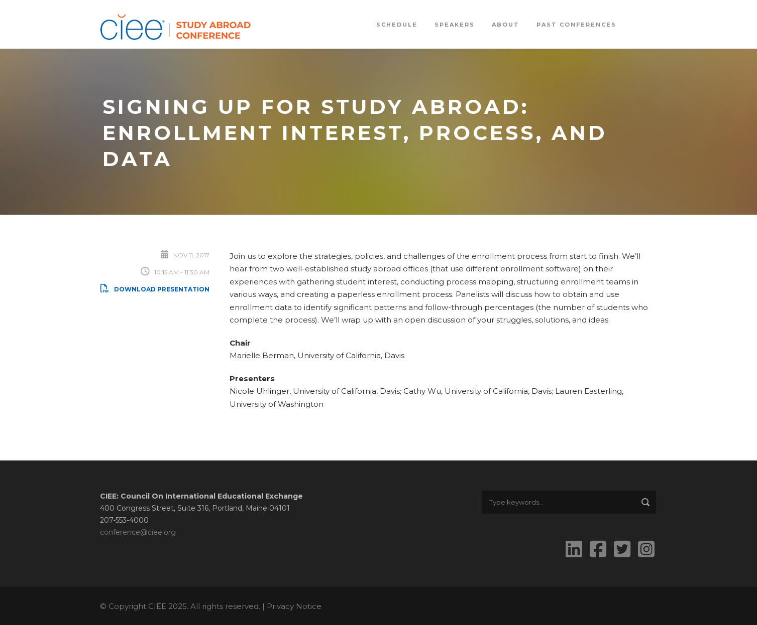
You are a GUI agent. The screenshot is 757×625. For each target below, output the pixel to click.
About (505, 24)
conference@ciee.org (138, 532)
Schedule (396, 24)
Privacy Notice (294, 606)
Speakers (455, 24)
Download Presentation (154, 289)
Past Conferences (576, 24)
